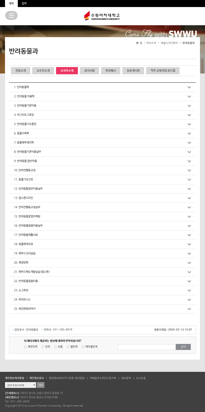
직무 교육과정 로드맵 (163, 70)
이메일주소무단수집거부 (103, 378)
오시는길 (141, 378)
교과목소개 (66, 70)
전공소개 (20, 70)
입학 (24, 3)
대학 (11, 3)
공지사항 (89, 70)
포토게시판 (133, 70)
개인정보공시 (36, 378)
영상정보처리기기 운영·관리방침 (66, 378)
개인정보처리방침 (14, 378)
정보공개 (126, 378)
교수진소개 (43, 70)
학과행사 (111, 70)
